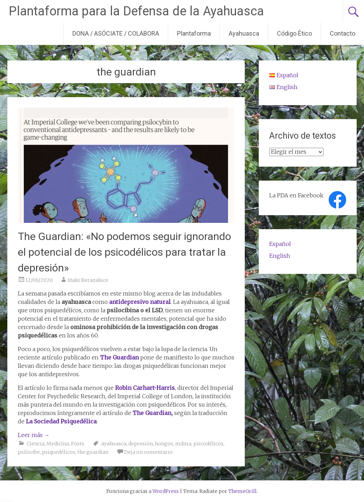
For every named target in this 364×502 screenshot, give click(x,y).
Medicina (58, 444)
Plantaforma (194, 33)
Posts (77, 444)
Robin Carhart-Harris (145, 387)
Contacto (342, 33)
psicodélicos (208, 444)
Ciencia (35, 444)
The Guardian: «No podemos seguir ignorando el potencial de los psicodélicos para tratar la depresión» (124, 252)
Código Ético (294, 33)
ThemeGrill (242, 491)
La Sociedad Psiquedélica (60, 421)
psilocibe (29, 452)
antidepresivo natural (140, 301)
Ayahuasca (244, 33)
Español (280, 243)
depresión (140, 444)
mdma (183, 444)
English (279, 255)
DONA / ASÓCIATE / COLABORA (115, 33)
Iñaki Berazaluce (87, 280)
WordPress (165, 491)
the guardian (92, 452)
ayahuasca (113, 444)
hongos (164, 444)
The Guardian (119, 357)
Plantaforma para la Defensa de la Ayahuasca (136, 11)
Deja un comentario (148, 452)
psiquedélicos (58, 452)
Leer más (34, 434)
